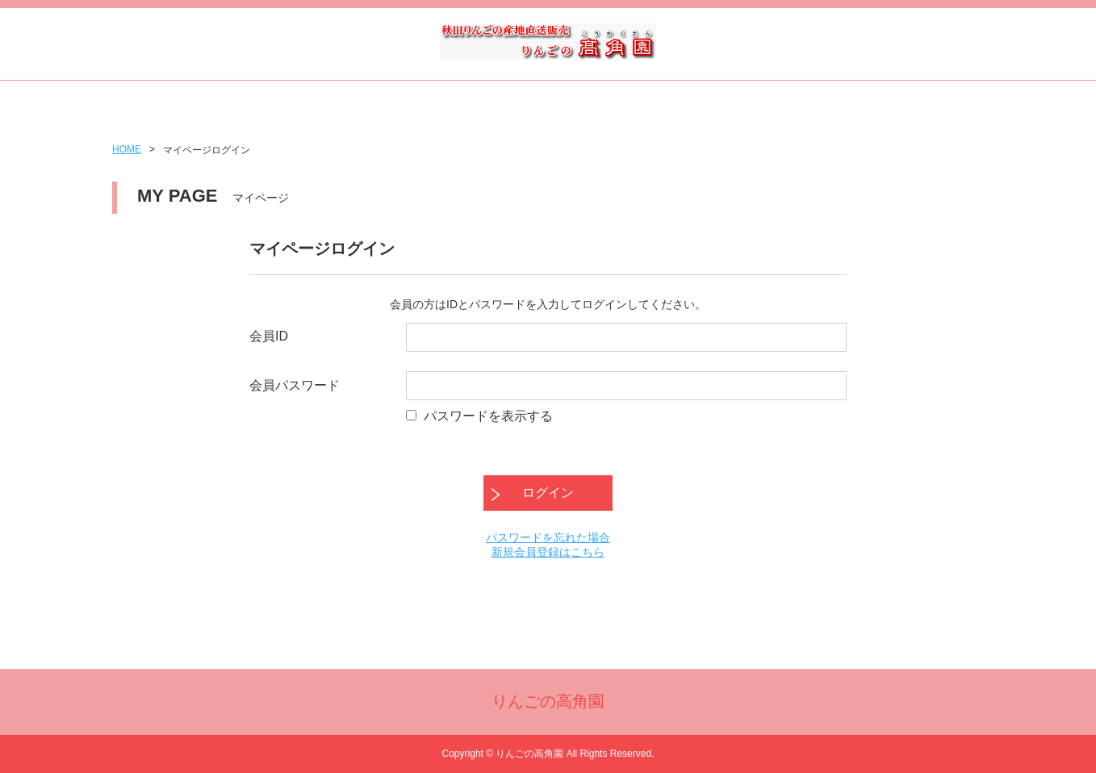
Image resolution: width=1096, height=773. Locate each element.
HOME (126, 149)
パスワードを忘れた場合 (548, 537)
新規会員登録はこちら (548, 551)
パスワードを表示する (488, 416)
